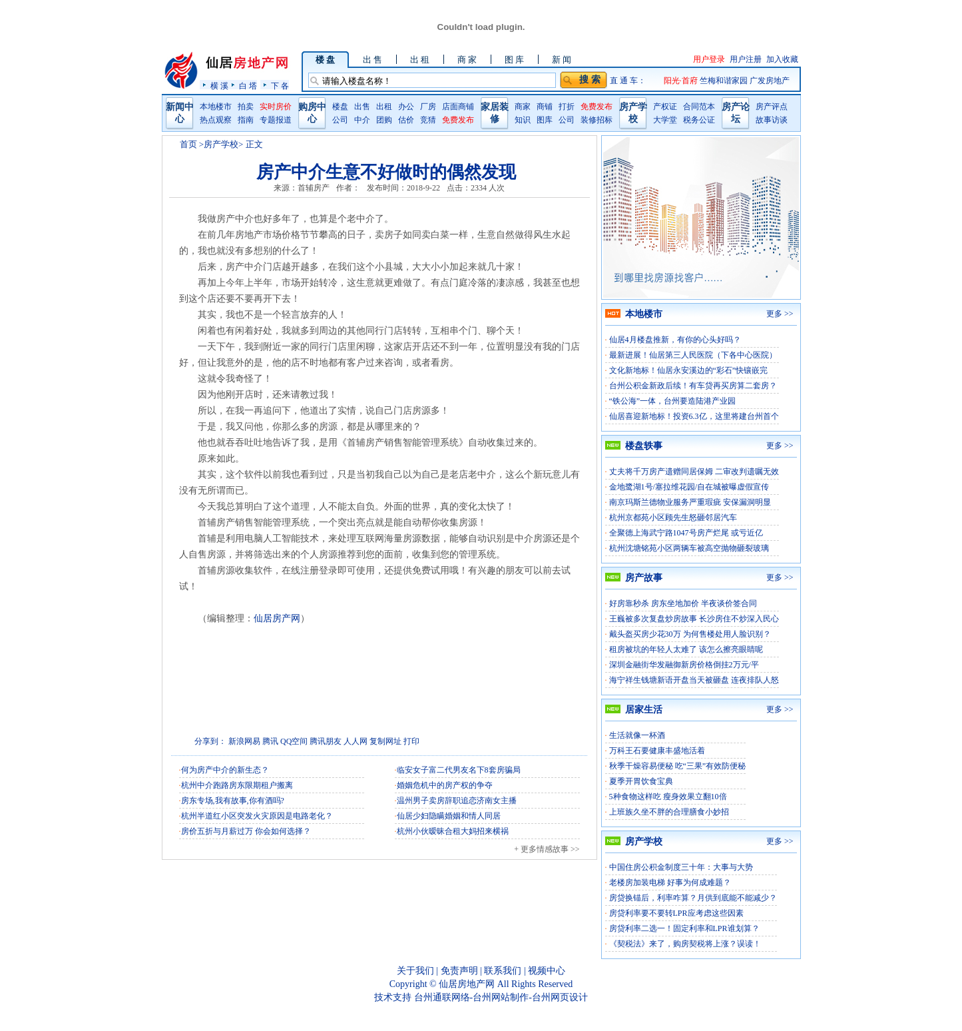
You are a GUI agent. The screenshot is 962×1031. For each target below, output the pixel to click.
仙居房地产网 (467, 984)
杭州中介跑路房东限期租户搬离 (237, 785)
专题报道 (276, 120)
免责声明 (459, 971)
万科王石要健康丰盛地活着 (657, 750)
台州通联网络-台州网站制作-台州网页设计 (501, 997)
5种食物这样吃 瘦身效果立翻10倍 (668, 796)
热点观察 (216, 120)
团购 (384, 120)
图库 (545, 120)
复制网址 (385, 741)
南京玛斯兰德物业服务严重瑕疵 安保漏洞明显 (690, 502)
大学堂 (665, 120)
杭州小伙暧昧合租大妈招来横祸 (453, 831)
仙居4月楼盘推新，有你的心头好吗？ (675, 339)
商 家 (467, 60)
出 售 (372, 60)
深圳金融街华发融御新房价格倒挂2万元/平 (684, 664)
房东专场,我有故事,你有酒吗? (232, 800)
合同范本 (699, 106)
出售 (362, 106)
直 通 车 (624, 80)
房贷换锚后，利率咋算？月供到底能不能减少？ (693, 897)
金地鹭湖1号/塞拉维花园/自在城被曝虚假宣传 (689, 487)
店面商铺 (458, 106)
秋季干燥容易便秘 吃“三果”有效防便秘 (677, 766)
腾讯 (270, 741)
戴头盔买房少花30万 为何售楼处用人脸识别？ (690, 634)
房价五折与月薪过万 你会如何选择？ (246, 831)
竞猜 (428, 120)
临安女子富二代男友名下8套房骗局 (459, 770)
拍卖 (246, 106)
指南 (246, 120)
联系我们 (502, 971)
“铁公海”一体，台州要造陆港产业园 (672, 401)
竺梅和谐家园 (725, 80)
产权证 (665, 106)
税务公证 (699, 120)
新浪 (236, 741)
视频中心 (546, 971)
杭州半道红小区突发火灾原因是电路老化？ (257, 816)
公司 (340, 120)
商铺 (545, 106)
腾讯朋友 (326, 741)
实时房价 (276, 106)
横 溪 (219, 85)
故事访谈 (772, 120)
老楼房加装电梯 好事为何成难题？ (670, 882)
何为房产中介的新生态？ (225, 770)
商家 (523, 106)
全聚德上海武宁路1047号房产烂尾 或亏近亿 (686, 532)
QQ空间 (294, 741)
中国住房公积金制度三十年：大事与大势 (681, 867)
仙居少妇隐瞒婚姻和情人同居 (449, 816)
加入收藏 (782, 59)
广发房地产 (770, 80)
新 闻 (561, 60)
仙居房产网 (277, 618)
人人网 (355, 741)
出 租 (419, 60)
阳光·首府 (682, 80)
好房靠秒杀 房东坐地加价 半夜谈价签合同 (683, 603)
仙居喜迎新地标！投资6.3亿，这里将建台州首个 (694, 416)
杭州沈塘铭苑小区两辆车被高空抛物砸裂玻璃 (689, 548)
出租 (384, 106)
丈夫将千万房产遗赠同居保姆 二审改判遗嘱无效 (694, 471)
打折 (567, 106)
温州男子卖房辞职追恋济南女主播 (457, 800)
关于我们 (415, 971)
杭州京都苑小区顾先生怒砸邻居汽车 (673, 517)
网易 (252, 741)
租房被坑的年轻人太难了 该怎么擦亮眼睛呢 (686, 649)
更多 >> (780, 313)
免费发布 (458, 120)
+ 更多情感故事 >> (546, 849)
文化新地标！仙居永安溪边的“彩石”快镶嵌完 (688, 370)
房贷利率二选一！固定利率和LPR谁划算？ (684, 928)
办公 (406, 106)
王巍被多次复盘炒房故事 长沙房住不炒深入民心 (694, 618)
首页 (188, 144)
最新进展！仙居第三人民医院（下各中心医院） (693, 355)
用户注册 (746, 59)
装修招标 (596, 120)
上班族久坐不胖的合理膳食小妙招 (669, 812)
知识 (523, 120)
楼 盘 (325, 60)
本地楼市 (216, 106)
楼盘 (340, 106)
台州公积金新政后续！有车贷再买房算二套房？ (693, 385)
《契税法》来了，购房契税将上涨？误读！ (685, 943)
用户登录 (709, 59)
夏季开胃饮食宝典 (641, 781)
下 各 (280, 85)
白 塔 (248, 85)
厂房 (428, 106)
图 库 (514, 60)
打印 (411, 741)
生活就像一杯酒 (637, 735)
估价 (406, 120)
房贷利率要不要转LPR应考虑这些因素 (676, 913)
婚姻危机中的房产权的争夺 (445, 785)
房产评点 (772, 106)
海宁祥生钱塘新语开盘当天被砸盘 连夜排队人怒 (694, 680)
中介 (362, 120)
